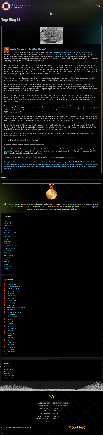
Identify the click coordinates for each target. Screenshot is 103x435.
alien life (6, 239)
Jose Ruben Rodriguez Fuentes (16, 307)
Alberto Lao (10, 324)
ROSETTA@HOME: (40, 419)
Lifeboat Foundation (12, 428)
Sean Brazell (10, 331)
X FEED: (41, 408)
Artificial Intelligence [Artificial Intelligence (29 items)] (26, 204)
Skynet (6, 234)
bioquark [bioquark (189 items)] (39, 204)
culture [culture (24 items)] (82, 204)
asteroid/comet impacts (11, 245)
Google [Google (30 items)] (9, 207)
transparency (66, 162)
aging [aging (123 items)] (5, 204)
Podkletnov (74, 166)
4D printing (7, 223)
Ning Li (64, 166)
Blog (51, 13)
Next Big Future (8, 373)
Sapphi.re (29, 428)
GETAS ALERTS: (56, 406)
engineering (41, 162)
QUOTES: (54, 421)
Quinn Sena (10, 291)
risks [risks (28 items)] (40, 209)
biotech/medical (9, 263)
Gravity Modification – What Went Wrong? (28, 49)
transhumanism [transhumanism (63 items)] (66, 209)
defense (31, 162)
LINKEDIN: (41, 406)
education (36, 162)
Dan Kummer (11, 310)
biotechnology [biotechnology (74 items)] (54, 204)
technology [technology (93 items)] (58, 209)
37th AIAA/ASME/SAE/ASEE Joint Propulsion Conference (85, 162)
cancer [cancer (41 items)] (73, 204)
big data (6, 254)
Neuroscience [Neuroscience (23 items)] (82, 207)
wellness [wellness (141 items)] (74, 209)
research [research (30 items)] (37, 209)
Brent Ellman (10, 338)
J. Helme (36, 166)
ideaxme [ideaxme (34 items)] (30, 207)
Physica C (69, 166)
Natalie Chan (10, 333)
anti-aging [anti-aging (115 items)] (18, 204)
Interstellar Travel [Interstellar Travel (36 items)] (43, 207)
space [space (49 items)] (46, 209)
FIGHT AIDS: (42, 414)
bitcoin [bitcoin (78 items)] (60, 204)
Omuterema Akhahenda (14, 312)
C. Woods (48, 164)
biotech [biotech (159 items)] (46, 204)
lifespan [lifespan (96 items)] (67, 207)
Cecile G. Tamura (12, 317)
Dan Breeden (10, 293)
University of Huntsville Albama (89, 166)
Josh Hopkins (42, 166)
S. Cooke (79, 166)
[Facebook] (70, 427)
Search (99, 181)
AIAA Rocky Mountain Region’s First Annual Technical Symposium (71, 52)
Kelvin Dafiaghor (12, 303)
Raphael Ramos (11, 328)
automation (7, 250)
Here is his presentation (63, 54)
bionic (6, 259)
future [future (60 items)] (98, 204)
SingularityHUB (8, 378)
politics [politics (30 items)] (85, 207)
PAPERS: (54, 419)
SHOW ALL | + (6, 354)
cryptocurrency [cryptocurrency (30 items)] (78, 204)
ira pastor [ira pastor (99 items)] (51, 207)
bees (5, 252)
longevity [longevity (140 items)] (73, 207)
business (22, 162)
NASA (61, 166)
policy (49, 162)
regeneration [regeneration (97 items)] (31, 209)
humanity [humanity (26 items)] (26, 207)
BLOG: (54, 408)
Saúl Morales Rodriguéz (14, 286)
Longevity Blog (8, 369)
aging (5, 238)
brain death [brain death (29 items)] (70, 204)
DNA (5, 227)
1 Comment (9, 169)
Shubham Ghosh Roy (13, 289)
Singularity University (10, 232)
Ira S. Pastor (10, 349)
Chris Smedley (11, 352)
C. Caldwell (42, 164)
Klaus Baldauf (11, 314)
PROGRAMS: (55, 416)
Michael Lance (11, 342)
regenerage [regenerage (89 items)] (95, 207)
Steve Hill (9, 335)
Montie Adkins (11, 347)
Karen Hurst (10, 305)
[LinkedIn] (76, 427)
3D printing (7, 222)
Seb (8, 340)
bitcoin (6, 264)
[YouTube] (80, 427)
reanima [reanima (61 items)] (89, 207)
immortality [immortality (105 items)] (36, 207)
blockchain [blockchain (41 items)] (65, 204)
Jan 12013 (7, 49)
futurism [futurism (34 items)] (6, 207)
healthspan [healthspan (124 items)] (20, 207)
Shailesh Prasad (11, 296)
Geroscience (7, 367)
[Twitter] (73, 427)
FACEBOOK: (40, 403)
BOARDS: (54, 411)
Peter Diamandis (9, 225)
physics (46, 162)
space (61, 162)
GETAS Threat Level (51, 396)
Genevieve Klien (11, 284)
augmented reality (9, 248)
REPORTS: (55, 414)
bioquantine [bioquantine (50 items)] (33, 204)
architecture (7, 243)
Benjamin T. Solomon (14, 162)
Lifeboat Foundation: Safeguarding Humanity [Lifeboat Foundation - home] (47, 6)
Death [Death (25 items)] (84, 204)
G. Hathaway (53, 164)
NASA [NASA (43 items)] (78, 207)
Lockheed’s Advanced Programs (53, 166)
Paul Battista (10, 298)
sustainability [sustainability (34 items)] (51, 209)
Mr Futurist (7, 371)
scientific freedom (55, 162)
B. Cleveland (37, 164)
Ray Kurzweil (8, 229)
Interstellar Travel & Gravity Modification (61, 157)
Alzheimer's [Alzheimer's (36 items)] (11, 204)
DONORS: (46, 411)
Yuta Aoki (9, 319)
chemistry (26, 162)
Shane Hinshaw (11, 326)
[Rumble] (83, 427)
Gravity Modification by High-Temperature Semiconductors (70, 164)
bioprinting (7, 261)
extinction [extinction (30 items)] (94, 204)
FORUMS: (47, 421)
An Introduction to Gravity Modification (30, 151)
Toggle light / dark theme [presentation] (100, 6)
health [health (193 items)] (13, 207)
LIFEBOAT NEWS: (56, 403)
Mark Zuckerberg (9, 236)
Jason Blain (10, 345)
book (38, 57)
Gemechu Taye (11, 300)
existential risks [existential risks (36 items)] (89, 204)
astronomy (7, 247)
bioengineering (8, 256)
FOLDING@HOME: (41, 416)
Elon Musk (7, 231)
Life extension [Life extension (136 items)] (59, 207)
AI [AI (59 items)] (8, 204)
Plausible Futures (9, 376)
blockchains (7, 266)
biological (7, 257)
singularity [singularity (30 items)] (43, 209)
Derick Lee (10, 321)
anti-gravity (7, 241)
